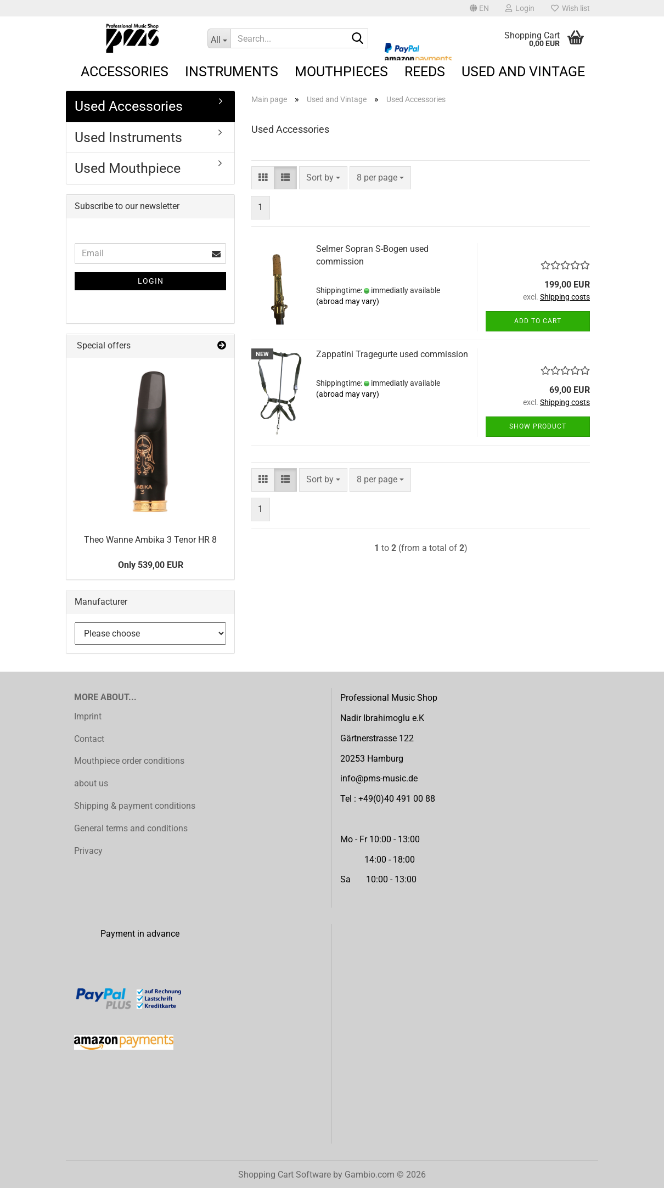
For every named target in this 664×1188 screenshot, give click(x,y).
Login (151, 281)
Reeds (424, 72)
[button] (479, 8)
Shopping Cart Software (284, 1174)
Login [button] (519, 8)
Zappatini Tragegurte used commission (392, 354)
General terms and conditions (131, 828)
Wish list (570, 8)
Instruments (231, 72)
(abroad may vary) (347, 301)
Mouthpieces (341, 72)
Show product (537, 426)
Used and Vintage (523, 72)
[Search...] (219, 38)
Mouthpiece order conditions (129, 761)
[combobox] (323, 178)
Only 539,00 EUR (150, 565)
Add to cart (537, 321)
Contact (89, 739)
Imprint (88, 716)
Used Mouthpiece (128, 168)
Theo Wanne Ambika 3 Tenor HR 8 (150, 539)
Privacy (88, 851)
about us (91, 783)
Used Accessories (129, 106)
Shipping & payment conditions (134, 806)
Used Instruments (128, 137)
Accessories (124, 72)
